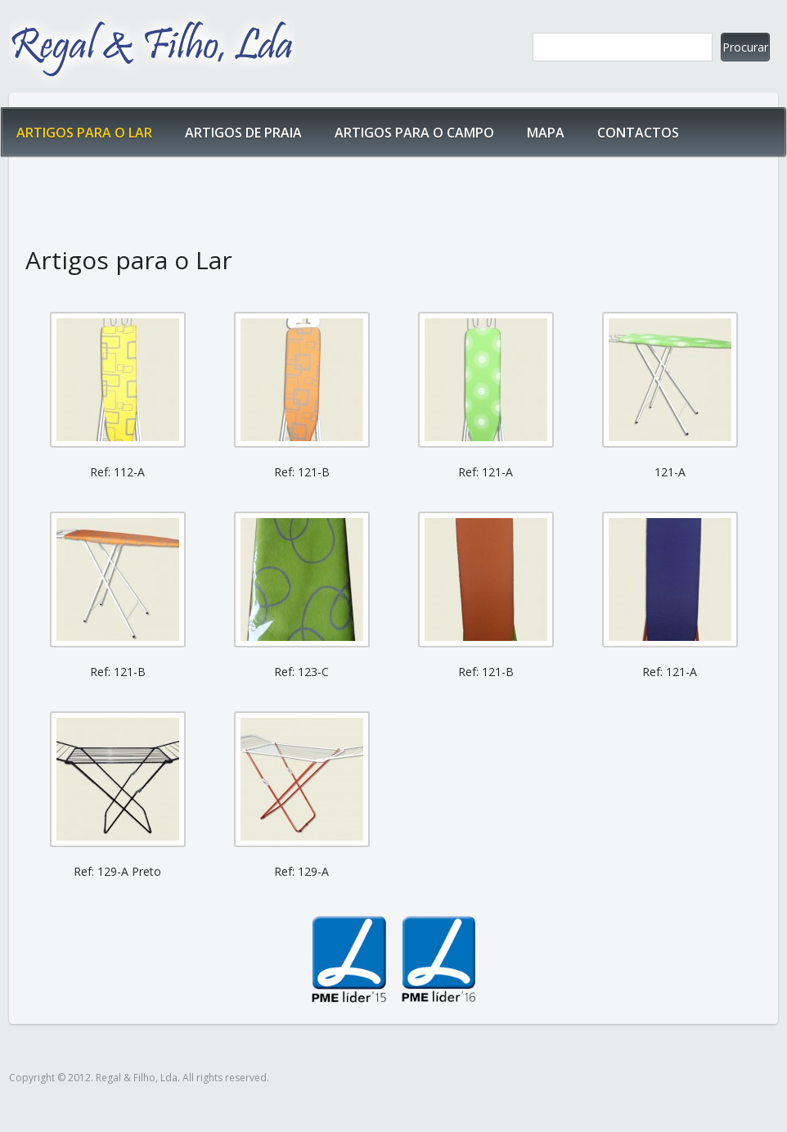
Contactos (638, 133)
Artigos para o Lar (84, 133)
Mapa (545, 133)
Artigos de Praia (243, 133)
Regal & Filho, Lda (152, 46)
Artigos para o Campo (414, 133)
